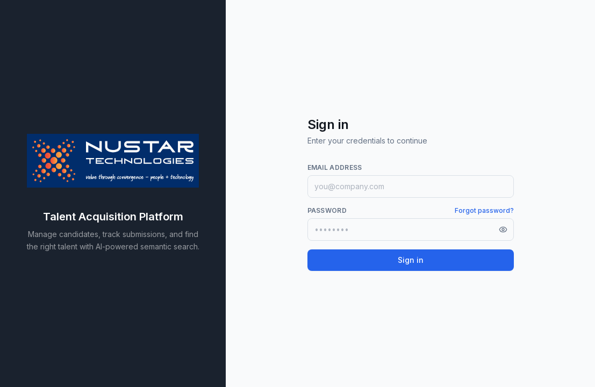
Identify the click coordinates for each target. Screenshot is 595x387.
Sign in (411, 259)
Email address (334, 167)
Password (327, 210)
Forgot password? (484, 210)
